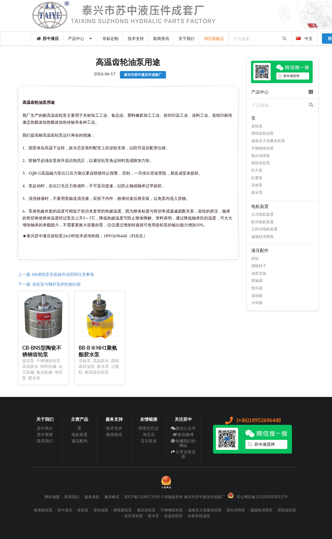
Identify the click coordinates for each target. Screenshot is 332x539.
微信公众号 (183, 428)
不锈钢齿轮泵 (48, 360)
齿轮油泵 (100, 510)
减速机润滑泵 (262, 236)
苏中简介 (45, 428)
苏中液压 (48, 38)
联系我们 (45, 440)
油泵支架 (258, 273)
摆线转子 (258, 265)
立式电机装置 (262, 214)
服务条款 (91, 497)
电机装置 (79, 434)
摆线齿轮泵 (122, 510)
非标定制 (110, 38)
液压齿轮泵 (146, 510)
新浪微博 (183, 434)
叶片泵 (257, 170)
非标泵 (85, 360)
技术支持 (136, 38)
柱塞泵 (257, 177)
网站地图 (52, 497)
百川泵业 (149, 440)
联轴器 (257, 280)
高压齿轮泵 (133, 516)
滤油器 (257, 295)
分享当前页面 (183, 454)
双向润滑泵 (260, 155)
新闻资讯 (161, 38)
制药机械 (48, 366)
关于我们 (186, 38)
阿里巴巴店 (149, 428)
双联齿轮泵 (260, 162)
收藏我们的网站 (183, 443)
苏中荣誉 (45, 434)
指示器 (257, 288)
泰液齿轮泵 (43, 510)
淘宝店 (149, 434)
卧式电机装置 (262, 221)
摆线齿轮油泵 (262, 133)
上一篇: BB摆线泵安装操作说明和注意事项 (56, 274)
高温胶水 (30, 366)
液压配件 (79, 440)
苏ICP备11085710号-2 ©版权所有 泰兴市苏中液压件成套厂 (174, 497)
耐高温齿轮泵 (97, 372)
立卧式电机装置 (264, 229)
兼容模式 (111, 497)
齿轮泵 (28, 360)
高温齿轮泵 (173, 516)
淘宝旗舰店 (214, 38)
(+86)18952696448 (253, 420)
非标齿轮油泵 (199, 516)
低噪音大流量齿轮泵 (268, 140)
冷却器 (257, 302)
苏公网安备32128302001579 (262, 497)
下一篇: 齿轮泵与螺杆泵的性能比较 (49, 284)
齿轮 (255, 258)
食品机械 (44, 372)
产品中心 (80, 38)
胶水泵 (34, 377)
